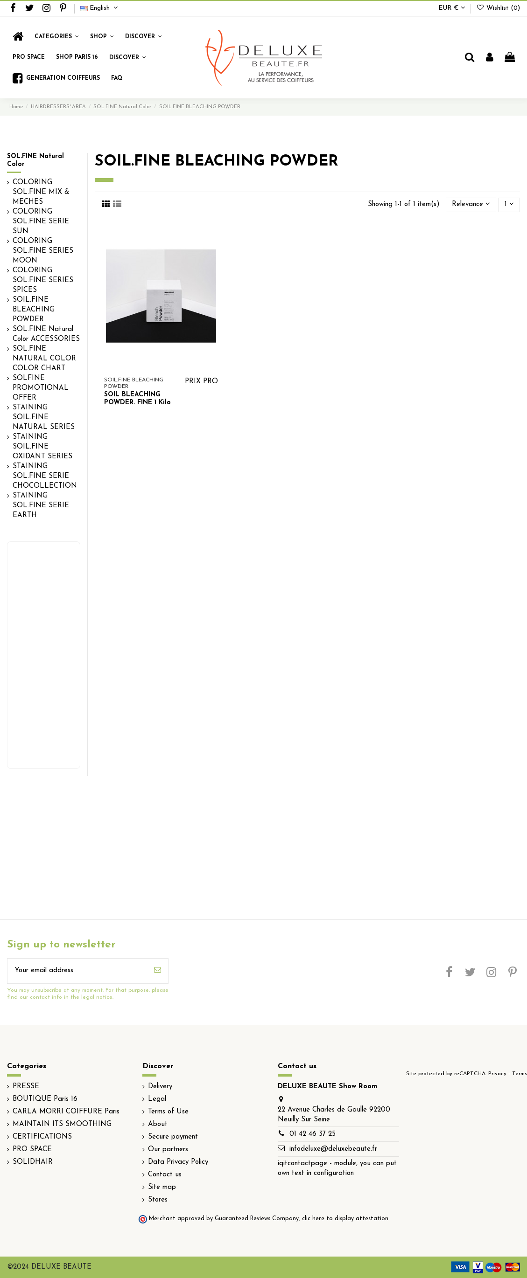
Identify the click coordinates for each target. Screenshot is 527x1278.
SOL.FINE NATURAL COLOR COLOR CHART (44, 358)
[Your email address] (77, 971)
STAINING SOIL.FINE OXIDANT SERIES (42, 447)
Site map (162, 1187)
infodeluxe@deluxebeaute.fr (333, 1149)
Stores (158, 1199)
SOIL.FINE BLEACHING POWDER (34, 310)
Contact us (165, 1174)
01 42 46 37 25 (312, 1134)
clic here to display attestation (345, 1219)
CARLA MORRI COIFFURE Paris (66, 1111)
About (158, 1124)
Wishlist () (498, 8)
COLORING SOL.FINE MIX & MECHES (41, 192)
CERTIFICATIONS (42, 1136)
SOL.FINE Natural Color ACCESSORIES (46, 334)
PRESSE (26, 1086)
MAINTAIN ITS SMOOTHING (62, 1124)
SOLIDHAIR (33, 1162)
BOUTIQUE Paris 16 (45, 1099)
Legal (157, 1099)
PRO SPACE (32, 1149)
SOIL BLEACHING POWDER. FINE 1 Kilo (137, 398)
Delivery (160, 1086)
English (100, 8)
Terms (519, 1074)
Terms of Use (168, 1111)
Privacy (497, 1074)
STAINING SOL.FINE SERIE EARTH (41, 505)
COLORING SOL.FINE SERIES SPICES (43, 280)
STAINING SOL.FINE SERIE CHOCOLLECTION (45, 476)
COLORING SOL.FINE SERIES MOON (43, 251)
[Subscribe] (157, 971)
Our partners (168, 1149)
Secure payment (173, 1136)
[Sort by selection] (471, 205)
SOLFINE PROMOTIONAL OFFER (41, 388)
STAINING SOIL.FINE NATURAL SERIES (44, 417)
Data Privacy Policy (178, 1162)
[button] (101, 36)
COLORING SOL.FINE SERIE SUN (41, 221)
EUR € (451, 8)
